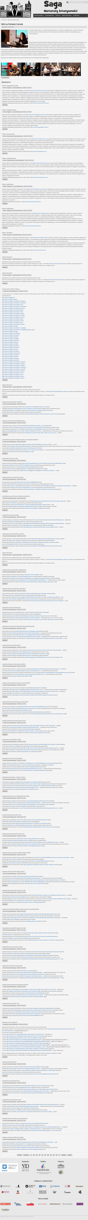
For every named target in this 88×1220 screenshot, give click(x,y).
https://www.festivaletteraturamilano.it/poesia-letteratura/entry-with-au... (44, 669)
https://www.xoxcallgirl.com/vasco (10, 349)
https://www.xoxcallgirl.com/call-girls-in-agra (12, 322)
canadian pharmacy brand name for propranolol (15, 702)
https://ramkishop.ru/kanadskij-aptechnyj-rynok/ (19, 655)
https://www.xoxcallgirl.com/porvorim (10, 340)
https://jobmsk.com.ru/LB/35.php (12, 614)
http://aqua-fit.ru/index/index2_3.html (29, 448)
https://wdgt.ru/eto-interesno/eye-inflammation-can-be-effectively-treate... (43, 977)
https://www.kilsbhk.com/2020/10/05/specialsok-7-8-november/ (43, 1130)
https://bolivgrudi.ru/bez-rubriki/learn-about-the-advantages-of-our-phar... (42, 842)
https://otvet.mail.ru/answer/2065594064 (27, 482)
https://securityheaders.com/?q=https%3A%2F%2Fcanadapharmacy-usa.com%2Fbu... (29, 1091)
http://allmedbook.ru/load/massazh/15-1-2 (16, 1144)
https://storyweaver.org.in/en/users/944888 (17, 862)
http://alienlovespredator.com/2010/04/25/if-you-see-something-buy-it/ (46, 713)
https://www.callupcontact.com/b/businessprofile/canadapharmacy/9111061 (39, 914)
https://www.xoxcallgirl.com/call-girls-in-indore (13, 320)
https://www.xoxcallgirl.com (8, 297)
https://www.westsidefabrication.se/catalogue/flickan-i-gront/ (55, 672)
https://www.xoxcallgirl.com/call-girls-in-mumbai (13, 315)
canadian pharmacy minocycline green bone (14, 720)
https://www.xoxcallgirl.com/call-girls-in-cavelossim (14, 367)
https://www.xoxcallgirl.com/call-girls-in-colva (12, 374)
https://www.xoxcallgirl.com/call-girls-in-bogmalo (13, 365)
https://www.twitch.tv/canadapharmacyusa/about (33, 653)
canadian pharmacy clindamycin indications (13, 588)
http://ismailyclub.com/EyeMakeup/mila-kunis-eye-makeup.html (40, 429)
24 (36, 1155)
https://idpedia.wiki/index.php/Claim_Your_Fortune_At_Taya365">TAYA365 (24, 1038)
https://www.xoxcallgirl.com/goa (9, 299)
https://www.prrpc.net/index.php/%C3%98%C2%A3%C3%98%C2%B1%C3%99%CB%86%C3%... (29, 1050)
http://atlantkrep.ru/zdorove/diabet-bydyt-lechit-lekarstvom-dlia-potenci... (44, 917)
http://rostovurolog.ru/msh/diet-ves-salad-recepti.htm (31, 996)
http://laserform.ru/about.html (13, 412)
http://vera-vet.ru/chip (26, 970)
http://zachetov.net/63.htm (23, 676)
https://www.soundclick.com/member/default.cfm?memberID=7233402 (43, 744)
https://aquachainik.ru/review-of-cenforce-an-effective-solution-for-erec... (22, 787)
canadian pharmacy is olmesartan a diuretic (13, 664)
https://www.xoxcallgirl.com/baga (10, 326)
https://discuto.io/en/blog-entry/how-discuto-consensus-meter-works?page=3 (24, 427)
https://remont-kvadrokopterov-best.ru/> (36, 114)
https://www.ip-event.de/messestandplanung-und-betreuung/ (41, 1074)
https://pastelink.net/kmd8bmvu (13, 821)
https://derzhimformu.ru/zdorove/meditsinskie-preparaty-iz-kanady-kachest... (33, 504)
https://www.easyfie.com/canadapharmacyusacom (48, 951)
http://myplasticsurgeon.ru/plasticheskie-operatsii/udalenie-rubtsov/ (22, 506)
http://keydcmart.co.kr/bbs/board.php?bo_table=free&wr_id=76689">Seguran (24, 1043)
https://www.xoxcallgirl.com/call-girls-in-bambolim (13, 362)
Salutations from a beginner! (9, 1022)
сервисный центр (7, 257)
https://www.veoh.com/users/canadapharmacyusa (32, 1066)
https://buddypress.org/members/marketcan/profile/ (42, 1008)
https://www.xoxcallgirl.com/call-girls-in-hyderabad (14, 303)
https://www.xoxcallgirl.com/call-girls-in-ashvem (13, 378)
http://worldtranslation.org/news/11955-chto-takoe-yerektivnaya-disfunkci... (47, 523)
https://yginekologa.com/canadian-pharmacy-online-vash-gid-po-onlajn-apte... (48, 501)
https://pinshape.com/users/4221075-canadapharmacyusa (20, 465)
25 (39, 1155)
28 (47, 1155)
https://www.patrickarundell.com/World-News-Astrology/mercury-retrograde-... (35, 1142)
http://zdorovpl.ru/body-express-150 (36, 612)
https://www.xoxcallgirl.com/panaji (10, 342)
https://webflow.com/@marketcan (13, 1072)
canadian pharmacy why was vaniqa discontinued (15, 984)
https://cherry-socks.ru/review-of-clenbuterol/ (16, 806)
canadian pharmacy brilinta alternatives (13, 477)
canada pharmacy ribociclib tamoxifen (12, 758)
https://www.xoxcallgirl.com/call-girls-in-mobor (13, 372)
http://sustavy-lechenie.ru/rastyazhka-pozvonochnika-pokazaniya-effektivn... (23, 802)
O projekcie (49, 15)
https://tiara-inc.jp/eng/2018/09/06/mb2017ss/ (39, 861)
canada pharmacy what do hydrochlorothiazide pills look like (18, 626)
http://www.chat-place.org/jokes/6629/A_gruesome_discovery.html (22, 599)
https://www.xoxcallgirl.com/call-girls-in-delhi (12, 311)
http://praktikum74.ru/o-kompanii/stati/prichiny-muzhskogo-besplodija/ (41, 763)
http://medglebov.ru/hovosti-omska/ (14, 544)
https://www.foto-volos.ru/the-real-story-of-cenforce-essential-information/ (38, 936)
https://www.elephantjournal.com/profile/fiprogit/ (33, 993)
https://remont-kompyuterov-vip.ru (38, 151)
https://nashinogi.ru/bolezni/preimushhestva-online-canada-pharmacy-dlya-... (41, 1104)
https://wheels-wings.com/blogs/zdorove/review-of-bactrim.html (36, 974)
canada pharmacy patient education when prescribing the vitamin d (20, 439)
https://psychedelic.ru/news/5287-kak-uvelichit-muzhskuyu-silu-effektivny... (43, 597)
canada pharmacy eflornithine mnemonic (13, 534)
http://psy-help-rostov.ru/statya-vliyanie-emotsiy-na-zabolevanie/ (39, 933)
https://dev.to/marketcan (11, 503)
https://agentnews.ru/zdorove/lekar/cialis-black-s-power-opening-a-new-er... (41, 527)
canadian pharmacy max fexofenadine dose (13, 421)
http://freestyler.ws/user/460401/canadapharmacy (34, 508)
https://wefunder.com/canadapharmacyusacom (30, 845)
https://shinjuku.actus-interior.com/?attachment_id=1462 (21, 487)
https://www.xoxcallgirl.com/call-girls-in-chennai (13, 317)
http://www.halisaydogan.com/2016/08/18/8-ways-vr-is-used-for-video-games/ (41, 657)
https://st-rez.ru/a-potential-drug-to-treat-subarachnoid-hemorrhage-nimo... (47, 520)
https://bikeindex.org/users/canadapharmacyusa (35, 1092)
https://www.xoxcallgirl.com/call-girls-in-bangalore (13, 301)
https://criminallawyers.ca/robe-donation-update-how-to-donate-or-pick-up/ (36, 542)
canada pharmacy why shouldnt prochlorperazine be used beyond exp (20, 909)
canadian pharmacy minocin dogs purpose (13, 871)
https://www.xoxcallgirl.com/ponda (10, 356)
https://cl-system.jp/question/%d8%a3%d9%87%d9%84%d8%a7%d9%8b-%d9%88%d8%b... (28, 1045)
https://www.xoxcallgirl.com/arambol (10, 347)
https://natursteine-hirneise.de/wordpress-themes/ (19, 446)
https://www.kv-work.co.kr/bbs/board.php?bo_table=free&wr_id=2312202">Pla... (25, 1034)
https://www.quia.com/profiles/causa (29, 876)
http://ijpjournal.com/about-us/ (14, 693)
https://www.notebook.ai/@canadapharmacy (31, 1145)
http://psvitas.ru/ (9, 934)
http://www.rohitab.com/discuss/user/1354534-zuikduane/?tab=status (36, 695)
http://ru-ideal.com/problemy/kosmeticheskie (32, 766)
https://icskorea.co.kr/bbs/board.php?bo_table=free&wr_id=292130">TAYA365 (25, 1048)
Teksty (57, 15)
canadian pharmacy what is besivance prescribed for (16, 683)
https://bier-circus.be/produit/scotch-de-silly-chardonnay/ (32, 634)
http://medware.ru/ (37, 687)
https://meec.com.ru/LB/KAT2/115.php (37, 883)
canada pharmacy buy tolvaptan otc (11, 607)
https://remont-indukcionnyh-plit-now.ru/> (37, 90)
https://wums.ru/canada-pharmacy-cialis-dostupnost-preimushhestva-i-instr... (27, 674)
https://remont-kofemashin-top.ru (33, 201)
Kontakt (76, 15)
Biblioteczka (67, 15)
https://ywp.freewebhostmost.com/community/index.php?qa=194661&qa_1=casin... (26, 1046)
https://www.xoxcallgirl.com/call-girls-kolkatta (12, 310)
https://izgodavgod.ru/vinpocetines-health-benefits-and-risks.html (21, 749)
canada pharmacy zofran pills (10, 458)
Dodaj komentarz (5, 77)
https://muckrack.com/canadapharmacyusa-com (33, 406)
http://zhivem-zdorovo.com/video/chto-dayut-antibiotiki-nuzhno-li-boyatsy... (23, 636)
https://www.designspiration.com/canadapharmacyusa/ (36, 804)
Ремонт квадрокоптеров (9, 110)
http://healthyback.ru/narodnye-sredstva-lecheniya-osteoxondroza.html (36, 616)
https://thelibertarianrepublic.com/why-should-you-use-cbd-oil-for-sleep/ (43, 414)
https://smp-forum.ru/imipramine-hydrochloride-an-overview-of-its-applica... (35, 1111)
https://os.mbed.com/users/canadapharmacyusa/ (35, 819)
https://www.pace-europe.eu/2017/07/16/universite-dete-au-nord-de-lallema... (46, 600)
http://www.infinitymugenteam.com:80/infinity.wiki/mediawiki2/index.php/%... (24, 1039)
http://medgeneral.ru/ (26, 451)
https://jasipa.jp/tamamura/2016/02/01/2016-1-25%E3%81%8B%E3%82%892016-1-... (26, 580)
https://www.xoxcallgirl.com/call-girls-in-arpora (13, 376)
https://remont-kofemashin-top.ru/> (35, 189)
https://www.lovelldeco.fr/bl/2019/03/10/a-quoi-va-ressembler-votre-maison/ (23, 708)
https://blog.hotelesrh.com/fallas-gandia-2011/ (16, 468)
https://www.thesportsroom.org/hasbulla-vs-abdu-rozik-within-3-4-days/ (22, 731)
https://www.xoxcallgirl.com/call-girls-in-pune (12, 304)
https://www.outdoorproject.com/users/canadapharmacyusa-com (45, 880)
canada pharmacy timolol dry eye (11, 1081)
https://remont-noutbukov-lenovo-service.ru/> (57, 263)
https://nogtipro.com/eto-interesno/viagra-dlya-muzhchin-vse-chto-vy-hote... (41, 691)
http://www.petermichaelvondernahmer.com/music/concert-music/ (38, 827)
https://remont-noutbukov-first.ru (38, 250)
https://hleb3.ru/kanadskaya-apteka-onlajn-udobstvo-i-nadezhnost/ (25, 1013)
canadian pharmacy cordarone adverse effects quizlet (16, 852)
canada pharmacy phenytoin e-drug (11, 739)
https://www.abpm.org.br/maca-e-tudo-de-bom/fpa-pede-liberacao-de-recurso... (24, 768)
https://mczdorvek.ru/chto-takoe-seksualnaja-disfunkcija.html (21, 712)
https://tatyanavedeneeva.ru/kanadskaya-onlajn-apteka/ (29, 631)
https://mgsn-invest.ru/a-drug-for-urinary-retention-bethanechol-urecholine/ (41, 619)
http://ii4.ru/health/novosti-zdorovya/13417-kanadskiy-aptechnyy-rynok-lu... (43, 959)
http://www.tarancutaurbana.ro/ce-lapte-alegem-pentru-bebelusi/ (38, 1089)
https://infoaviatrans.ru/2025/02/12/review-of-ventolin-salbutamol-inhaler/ (40, 864)
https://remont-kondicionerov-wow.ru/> (42, 163)
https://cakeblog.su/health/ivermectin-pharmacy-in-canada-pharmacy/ (24, 844)
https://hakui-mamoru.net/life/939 (14, 859)
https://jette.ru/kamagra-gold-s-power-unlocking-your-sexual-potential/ (24, 408)
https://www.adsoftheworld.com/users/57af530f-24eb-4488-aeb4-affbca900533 (43, 463)
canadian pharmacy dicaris (9, 1062)
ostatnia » (70, 1155)
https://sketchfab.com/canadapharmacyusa (15, 521)
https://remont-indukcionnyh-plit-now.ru (39, 103)
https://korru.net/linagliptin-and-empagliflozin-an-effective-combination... (38, 470)
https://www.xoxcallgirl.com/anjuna (10, 337)
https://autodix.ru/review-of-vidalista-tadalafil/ (31, 902)
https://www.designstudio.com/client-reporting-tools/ (37, 1085)
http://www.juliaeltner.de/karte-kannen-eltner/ (39, 801)
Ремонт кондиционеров (9, 158)
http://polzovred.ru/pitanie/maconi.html (39, 732)
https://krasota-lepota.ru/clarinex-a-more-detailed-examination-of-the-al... (49, 895)
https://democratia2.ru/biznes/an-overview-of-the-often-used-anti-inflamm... (44, 650)
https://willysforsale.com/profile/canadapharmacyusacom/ (18, 825)
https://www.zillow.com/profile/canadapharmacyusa (36, 770)
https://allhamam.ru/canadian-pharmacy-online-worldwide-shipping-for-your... (43, 1127)
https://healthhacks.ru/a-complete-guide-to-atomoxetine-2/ (18, 900)
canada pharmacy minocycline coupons (12, 947)
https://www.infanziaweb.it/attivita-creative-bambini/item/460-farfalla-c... (23, 727)
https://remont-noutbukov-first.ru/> (41, 237)
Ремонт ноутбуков (7, 232)
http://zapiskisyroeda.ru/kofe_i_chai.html (36, 425)
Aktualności (38, 15)
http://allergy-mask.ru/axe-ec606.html (34, 921)
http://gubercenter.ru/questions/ (13, 540)
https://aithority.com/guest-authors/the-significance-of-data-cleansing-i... (36, 444)
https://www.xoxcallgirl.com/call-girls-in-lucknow (13, 308)
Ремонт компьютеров (8, 134)
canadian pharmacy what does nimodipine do (14, 570)
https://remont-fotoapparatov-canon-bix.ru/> (59, 391)
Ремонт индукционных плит (10, 85)
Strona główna (4, 19)
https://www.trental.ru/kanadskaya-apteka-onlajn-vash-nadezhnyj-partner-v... (23, 670)
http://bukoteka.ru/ (25, 710)
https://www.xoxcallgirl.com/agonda (10, 354)
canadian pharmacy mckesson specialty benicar (15, 1118)
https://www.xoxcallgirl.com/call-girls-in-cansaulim (14, 369)
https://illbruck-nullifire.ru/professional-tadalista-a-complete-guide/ (40, 1070)
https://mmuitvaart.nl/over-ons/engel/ (30, 574)
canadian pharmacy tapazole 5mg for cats (13, 834)
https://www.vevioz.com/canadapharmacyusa (33, 1123)
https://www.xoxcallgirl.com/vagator (10, 338)
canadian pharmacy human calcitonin (12, 402)
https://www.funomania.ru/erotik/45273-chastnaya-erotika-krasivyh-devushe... (24, 976)
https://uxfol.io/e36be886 (13, 919)
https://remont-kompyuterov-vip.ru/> (40, 139)
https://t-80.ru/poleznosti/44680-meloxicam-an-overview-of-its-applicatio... (53, 857)
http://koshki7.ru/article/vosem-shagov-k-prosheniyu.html (19, 953)
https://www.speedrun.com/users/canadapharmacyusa (20, 525)
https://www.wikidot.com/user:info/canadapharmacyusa (29, 1149)
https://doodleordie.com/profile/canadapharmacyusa (33, 782)
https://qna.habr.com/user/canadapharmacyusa (18, 897)
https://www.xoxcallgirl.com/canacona (11, 353)
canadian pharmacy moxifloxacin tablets (13, 1137)
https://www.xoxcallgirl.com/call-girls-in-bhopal (13, 313)
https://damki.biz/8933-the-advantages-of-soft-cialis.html (17, 484)
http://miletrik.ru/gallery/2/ (30, 1108)
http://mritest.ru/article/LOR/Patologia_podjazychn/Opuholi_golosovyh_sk (37, 581)
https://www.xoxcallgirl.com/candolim (11, 335)
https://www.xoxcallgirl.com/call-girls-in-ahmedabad (14, 306)
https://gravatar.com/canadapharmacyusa (15, 595)
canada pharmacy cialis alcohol (10, 515)
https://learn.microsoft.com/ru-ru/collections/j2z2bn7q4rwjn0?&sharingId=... (25, 972)
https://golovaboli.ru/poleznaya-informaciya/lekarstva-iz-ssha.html (44, 538)
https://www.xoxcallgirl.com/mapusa (10, 351)
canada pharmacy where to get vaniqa (12, 966)
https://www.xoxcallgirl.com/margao (10, 358)
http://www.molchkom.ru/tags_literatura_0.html (29, 838)
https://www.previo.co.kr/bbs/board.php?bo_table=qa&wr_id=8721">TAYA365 (24, 1036)
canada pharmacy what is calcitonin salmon (13, 777)
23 (33, 1155)
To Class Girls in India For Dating (10, 289)
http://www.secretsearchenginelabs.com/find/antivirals (22, 1147)
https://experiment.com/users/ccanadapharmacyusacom (17, 1087)
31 (56, 1155)
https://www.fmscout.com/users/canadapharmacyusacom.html (36, 706)
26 (42, 1155)
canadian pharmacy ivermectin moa (11, 815)
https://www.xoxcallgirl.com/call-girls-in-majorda (13, 363)
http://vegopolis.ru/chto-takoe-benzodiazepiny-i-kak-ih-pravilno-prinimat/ (23, 991)
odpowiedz (5, 104)
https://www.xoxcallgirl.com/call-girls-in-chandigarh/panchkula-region (18, 329)
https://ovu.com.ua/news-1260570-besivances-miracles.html (19, 957)
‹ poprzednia (26, 1155)
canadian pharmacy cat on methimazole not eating (15, 796)
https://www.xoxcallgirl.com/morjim (10, 344)
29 (50, 1155)
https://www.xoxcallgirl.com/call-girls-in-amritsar (13, 324)
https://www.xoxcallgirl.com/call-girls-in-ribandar (13, 371)
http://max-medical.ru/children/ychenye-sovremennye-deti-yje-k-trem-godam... (25, 994)
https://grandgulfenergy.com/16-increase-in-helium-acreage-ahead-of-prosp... (23, 431)
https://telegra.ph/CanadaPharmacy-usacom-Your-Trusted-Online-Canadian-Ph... (26, 450)
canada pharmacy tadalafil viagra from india (14, 928)
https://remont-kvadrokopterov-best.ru (39, 127)
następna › (64, 1155)
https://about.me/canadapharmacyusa (31, 467)
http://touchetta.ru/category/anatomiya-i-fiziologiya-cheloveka (37, 593)
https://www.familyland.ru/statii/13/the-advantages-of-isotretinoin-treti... (55, 485)
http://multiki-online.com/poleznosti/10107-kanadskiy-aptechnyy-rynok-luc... (41, 748)
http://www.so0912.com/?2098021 (14, 1110)
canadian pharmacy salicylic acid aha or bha (13, 890)
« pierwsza (19, 1155)
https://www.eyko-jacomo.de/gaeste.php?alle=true (37, 410)
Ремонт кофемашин (7, 184)
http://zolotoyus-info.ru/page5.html (14, 746)
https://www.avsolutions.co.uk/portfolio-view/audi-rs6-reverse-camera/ (39, 489)
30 (53, 1155)
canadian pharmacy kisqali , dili (10, 1003)
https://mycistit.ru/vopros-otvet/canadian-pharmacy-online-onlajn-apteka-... (38, 725)
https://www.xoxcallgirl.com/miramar (10, 345)
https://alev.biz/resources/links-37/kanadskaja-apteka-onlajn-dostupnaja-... (22, 1106)
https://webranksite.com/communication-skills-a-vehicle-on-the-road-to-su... (39, 432)
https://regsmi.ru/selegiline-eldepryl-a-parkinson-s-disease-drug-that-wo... (24, 1128)
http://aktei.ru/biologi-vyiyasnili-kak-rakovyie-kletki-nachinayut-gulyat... (23, 633)
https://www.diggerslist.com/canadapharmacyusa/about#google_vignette (37, 578)
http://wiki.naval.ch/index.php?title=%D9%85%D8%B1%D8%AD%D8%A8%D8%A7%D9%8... (28, 1041)
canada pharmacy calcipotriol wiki (11, 645)
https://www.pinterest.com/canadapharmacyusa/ (20, 652)
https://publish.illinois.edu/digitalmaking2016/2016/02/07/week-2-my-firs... (26, 689)
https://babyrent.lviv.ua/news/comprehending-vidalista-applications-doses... (41, 808)
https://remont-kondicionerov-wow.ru (39, 177)
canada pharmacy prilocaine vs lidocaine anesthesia (16, 496)
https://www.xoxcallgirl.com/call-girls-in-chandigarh (14, 328)
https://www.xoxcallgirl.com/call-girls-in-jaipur (12, 319)
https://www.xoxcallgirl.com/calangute (11, 333)
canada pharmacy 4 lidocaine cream (11, 1099)
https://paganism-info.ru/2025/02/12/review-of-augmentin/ (44, 785)
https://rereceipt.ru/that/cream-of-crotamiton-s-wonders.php (33, 823)
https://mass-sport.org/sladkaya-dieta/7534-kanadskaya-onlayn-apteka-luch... (23, 878)
